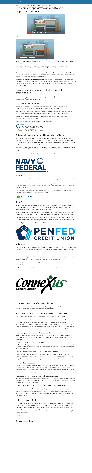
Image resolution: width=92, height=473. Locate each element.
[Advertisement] (38, 463)
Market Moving (20, 2)
